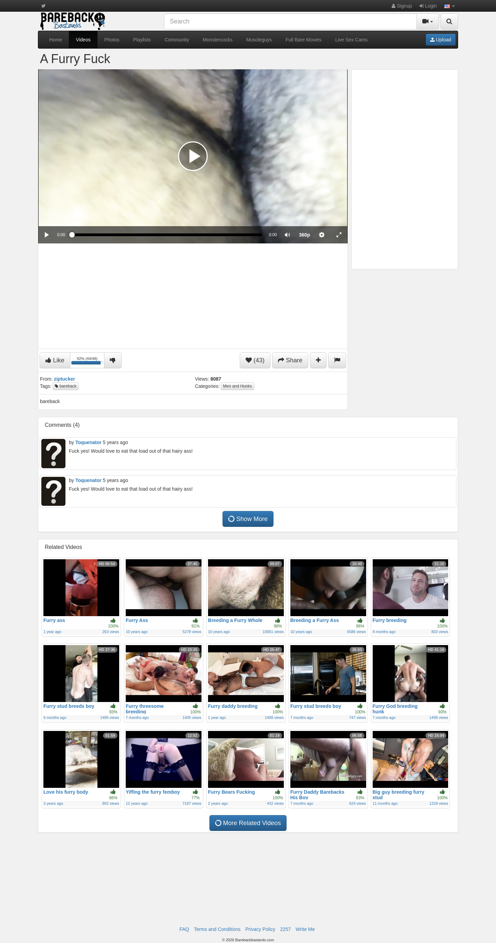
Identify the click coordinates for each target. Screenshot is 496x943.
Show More (248, 518)
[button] (449, 6)
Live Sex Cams (351, 39)
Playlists (142, 39)
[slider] (167, 234)
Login (428, 6)
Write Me (305, 929)
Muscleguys (259, 39)
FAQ (184, 929)
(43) (255, 360)
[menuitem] (304, 234)
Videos (83, 39)
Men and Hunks (237, 386)
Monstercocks (217, 39)
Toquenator (88, 442)
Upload (440, 39)
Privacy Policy (260, 929)
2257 (285, 929)
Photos (112, 39)
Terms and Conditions (217, 929)
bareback (65, 386)
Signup (402, 6)
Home (55, 39)
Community (177, 39)
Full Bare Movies (303, 39)
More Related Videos (248, 823)
